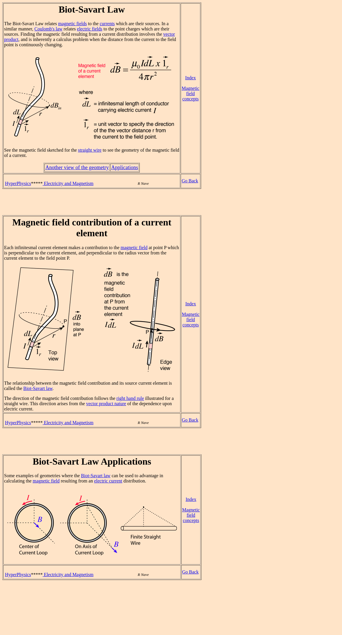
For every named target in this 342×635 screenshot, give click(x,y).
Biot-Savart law (38, 388)
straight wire (89, 150)
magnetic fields (72, 23)
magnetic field (134, 247)
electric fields (89, 28)
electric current (108, 480)
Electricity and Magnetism (68, 183)
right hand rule (130, 398)
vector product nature (106, 403)
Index (190, 77)
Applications (124, 167)
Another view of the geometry (77, 167)
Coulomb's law (48, 28)
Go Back (190, 180)
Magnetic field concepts (190, 93)
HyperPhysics (18, 183)
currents (107, 23)
